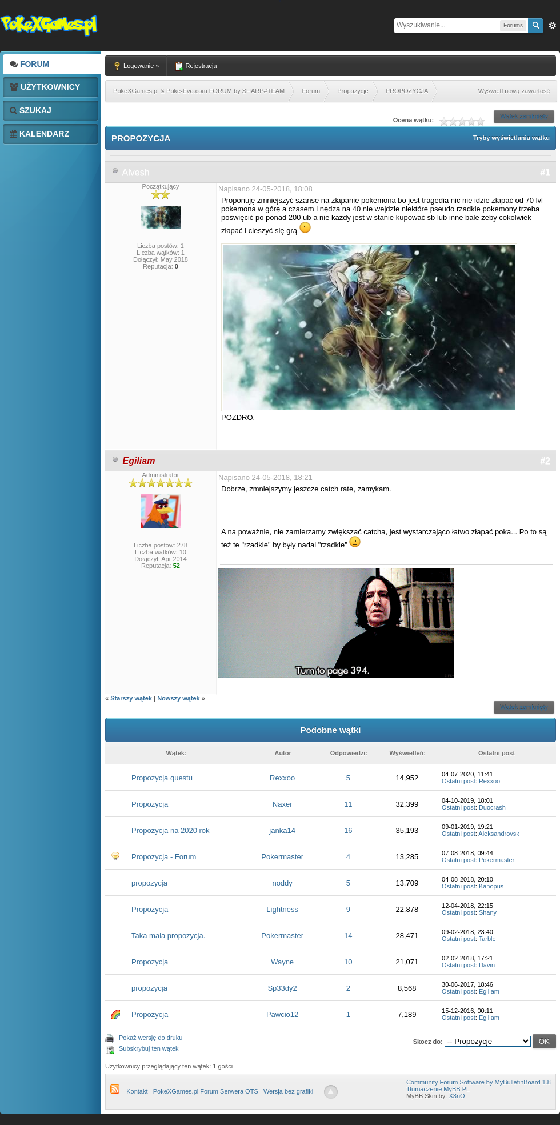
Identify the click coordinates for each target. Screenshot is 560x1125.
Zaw (552, 25)
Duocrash (492, 807)
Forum (29, 64)
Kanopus (491, 886)
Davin (487, 965)
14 (348, 935)
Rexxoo (282, 778)
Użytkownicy (45, 86)
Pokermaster (282, 856)
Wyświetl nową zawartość (514, 90)
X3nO (457, 1095)
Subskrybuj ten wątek (149, 1048)
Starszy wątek (131, 698)
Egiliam (489, 991)
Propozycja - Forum (163, 856)
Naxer (283, 804)
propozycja (149, 883)
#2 (545, 461)
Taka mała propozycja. (168, 935)
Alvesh (136, 172)
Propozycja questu (162, 778)
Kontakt (136, 1091)
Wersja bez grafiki (288, 1091)
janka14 (282, 830)
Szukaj (30, 110)
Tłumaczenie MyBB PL (438, 1089)
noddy (282, 883)
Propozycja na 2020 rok (170, 830)
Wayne (282, 962)
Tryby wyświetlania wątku (511, 137)
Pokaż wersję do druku (150, 1037)
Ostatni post (458, 781)
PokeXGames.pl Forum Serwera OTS (205, 1091)
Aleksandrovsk (498, 833)
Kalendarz (39, 133)
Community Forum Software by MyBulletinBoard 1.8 (478, 1082)
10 (348, 962)
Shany (488, 912)
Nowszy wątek (178, 698)
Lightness (282, 909)
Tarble (487, 938)
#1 (545, 172)
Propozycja (149, 804)
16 (348, 830)
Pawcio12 (282, 1014)
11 (348, 804)
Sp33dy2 (282, 988)
